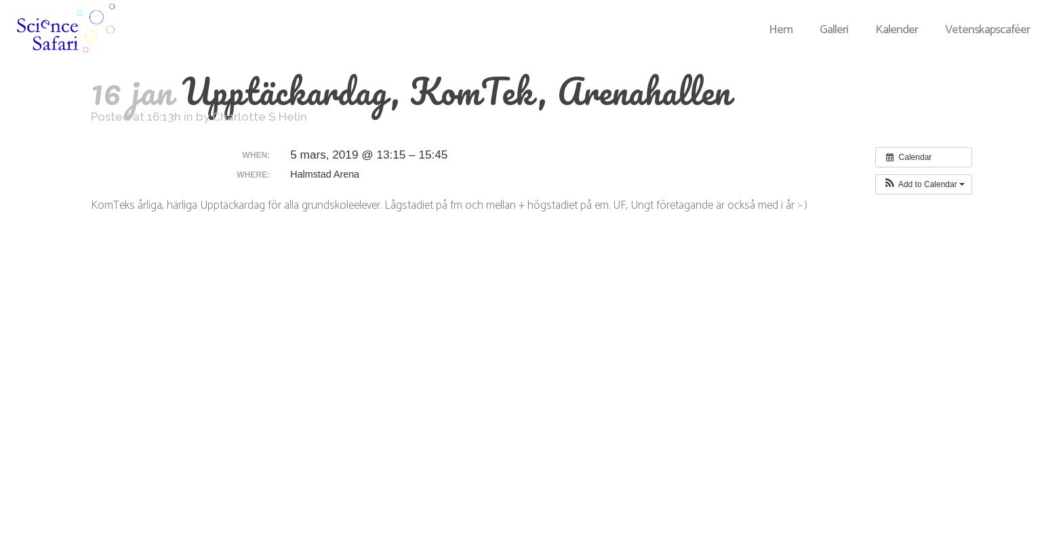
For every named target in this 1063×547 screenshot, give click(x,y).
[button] (923, 184)
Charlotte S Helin (259, 116)
